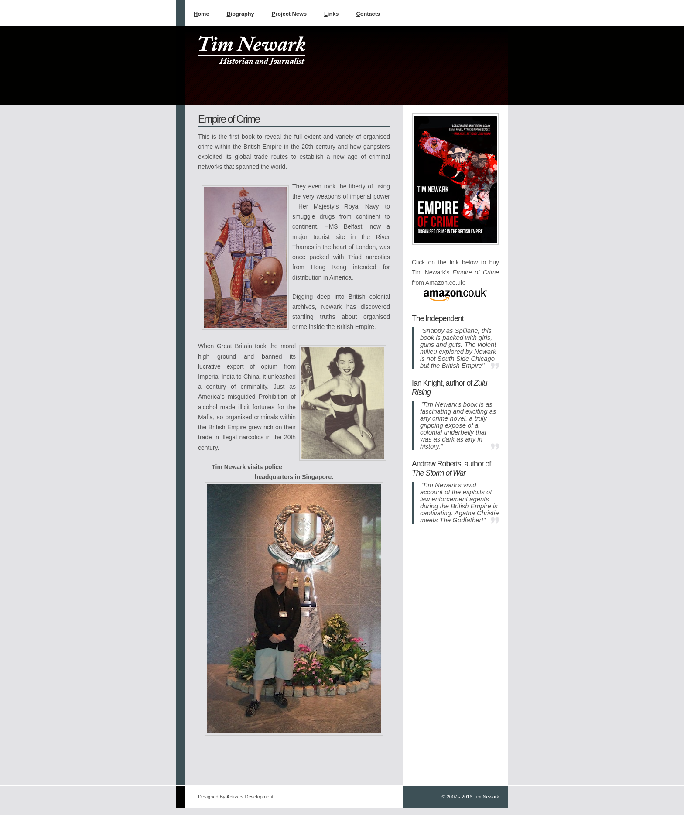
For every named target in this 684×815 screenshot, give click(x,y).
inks (331, 13)
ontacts (368, 13)
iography (240, 13)
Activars (234, 796)
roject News (289, 13)
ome (201, 13)
